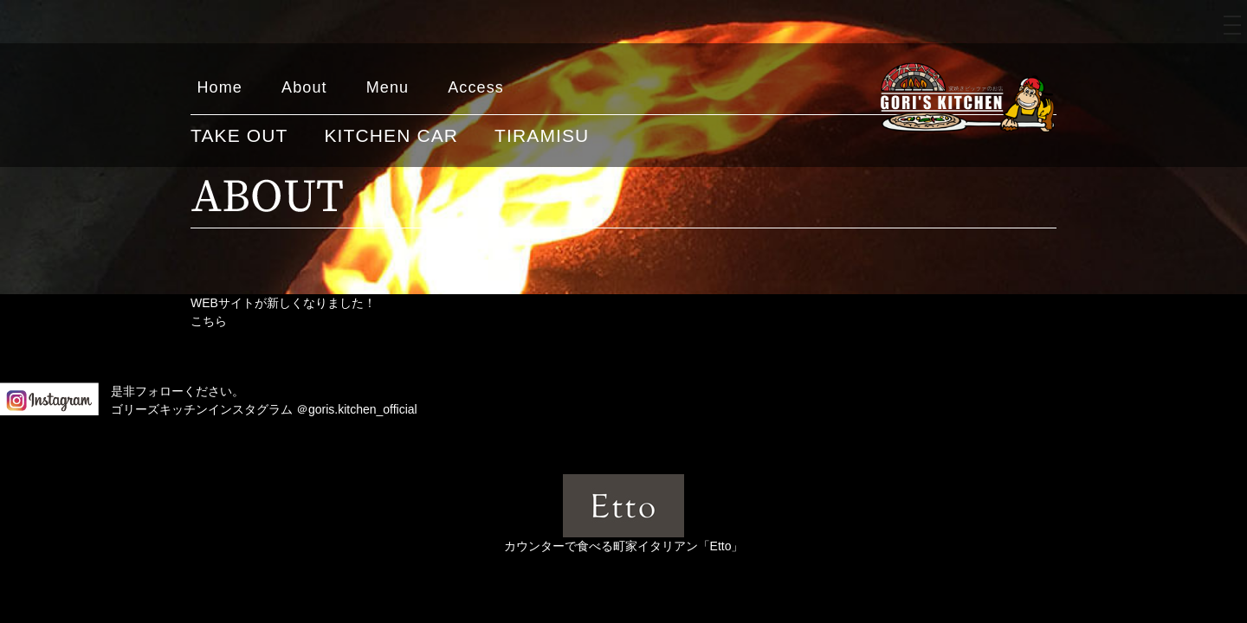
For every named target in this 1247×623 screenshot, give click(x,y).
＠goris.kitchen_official (356, 409)
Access (476, 87)
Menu (388, 87)
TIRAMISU (541, 135)
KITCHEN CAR (391, 135)
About (304, 87)
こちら (209, 321)
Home (220, 87)
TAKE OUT (239, 135)
